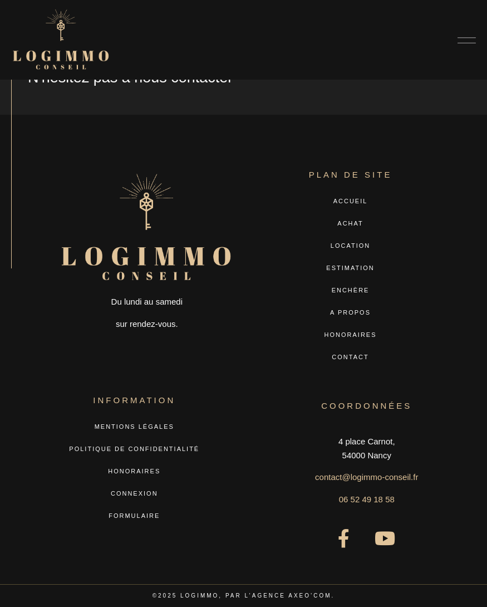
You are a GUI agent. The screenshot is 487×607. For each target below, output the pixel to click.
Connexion (134, 493)
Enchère (351, 290)
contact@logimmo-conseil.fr (366, 477)
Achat (350, 223)
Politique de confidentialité (134, 449)
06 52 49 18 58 (367, 499)
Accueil (350, 201)
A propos (350, 312)
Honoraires (350, 334)
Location (350, 245)
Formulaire (134, 515)
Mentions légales (134, 426)
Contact (350, 357)
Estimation (350, 268)
